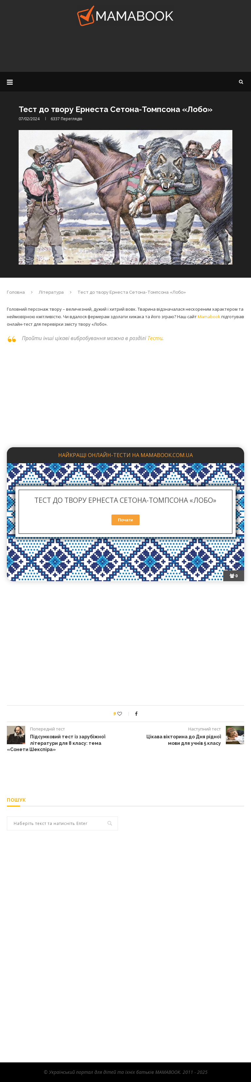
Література (51, 292)
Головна (16, 292)
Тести (154, 338)
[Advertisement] (125, 51)
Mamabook (209, 317)
